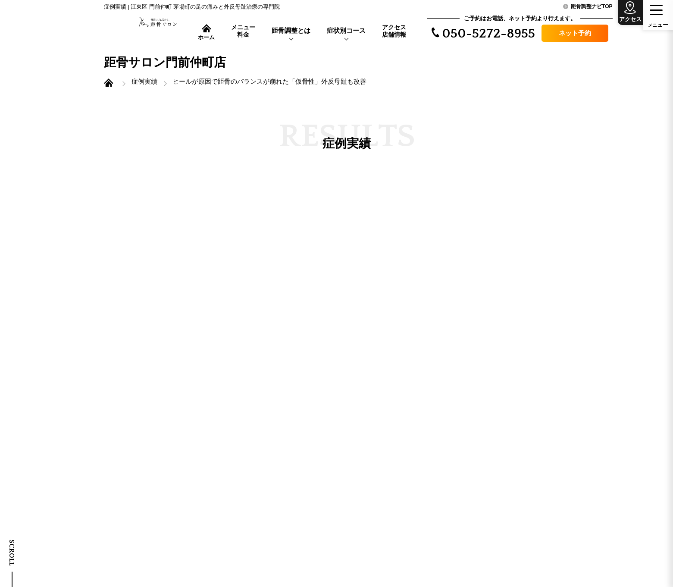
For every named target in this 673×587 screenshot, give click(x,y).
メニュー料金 (243, 31)
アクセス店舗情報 (394, 31)
